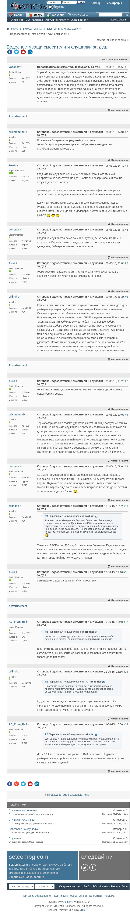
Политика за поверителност (70, 895)
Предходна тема (57, 794)
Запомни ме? (56, 7)
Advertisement (18, 116)
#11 (126, 572)
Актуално (56, 15)
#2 (126, 132)
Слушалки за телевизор (23, 810)
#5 (126, 263)
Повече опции (118, 19)
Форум (35, 15)
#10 (126, 506)
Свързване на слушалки (23, 829)
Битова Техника (32, 28)
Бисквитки (95, 895)
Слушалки (15, 838)
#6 (126, 296)
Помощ (95, 3)
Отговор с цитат (118, 110)
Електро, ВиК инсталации (62, 28)
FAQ (27, 19)
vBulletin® (67, 901)
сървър (78, 14)
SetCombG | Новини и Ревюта (102, 886)
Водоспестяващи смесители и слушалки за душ (57, 46)
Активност (17, 19)
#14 (126, 724)
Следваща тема (79, 794)
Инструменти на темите (113, 59)
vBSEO (84, 909)
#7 (126, 381)
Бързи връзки (78, 19)
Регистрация (113, 3)
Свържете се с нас (70, 886)
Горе (125, 886)
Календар (37, 19)
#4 (126, 229)
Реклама (109, 895)
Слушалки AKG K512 (21, 819)
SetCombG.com (18, 864)
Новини (16, 15)
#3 (126, 165)
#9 (126, 466)
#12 (126, 621)
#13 (126, 671)
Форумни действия (55, 19)
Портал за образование (36, 895)
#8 (126, 414)
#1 (126, 67)
